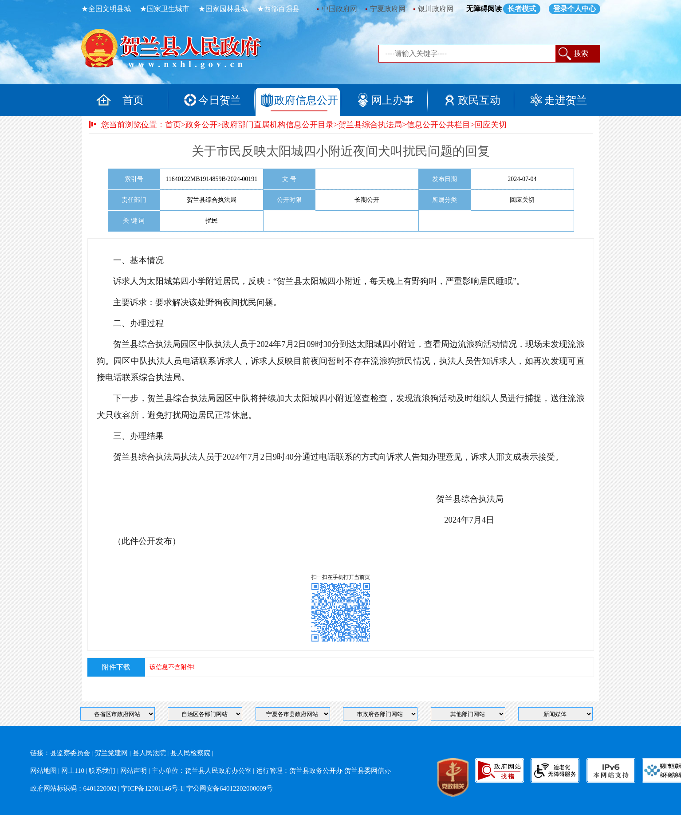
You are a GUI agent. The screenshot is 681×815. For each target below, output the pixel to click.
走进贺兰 (565, 100)
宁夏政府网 (387, 8)
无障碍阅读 (484, 8)
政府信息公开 (306, 100)
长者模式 (522, 8)
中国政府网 (339, 8)
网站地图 (43, 770)
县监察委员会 (70, 752)
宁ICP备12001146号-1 (152, 788)
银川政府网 (435, 8)
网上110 (72, 770)
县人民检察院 (190, 752)
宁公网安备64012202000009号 (229, 788)
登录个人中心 (574, 8)
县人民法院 (149, 752)
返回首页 (181, 51)
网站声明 (133, 770)
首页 (133, 100)
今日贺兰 (219, 100)
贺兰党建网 (111, 752)
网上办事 (392, 100)
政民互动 (479, 100)
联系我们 (102, 770)
